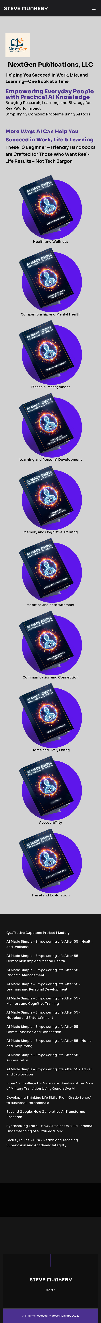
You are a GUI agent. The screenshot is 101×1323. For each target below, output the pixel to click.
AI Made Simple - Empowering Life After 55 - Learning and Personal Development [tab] (43, 986)
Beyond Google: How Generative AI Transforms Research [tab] (45, 1114)
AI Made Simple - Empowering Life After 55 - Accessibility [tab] (43, 1057)
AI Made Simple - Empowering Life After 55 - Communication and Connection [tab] (43, 1029)
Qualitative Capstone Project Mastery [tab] (38, 933)
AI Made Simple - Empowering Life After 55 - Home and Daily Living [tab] (49, 1043)
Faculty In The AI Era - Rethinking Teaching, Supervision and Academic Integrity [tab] (42, 1142)
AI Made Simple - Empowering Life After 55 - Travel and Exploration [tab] (49, 1072)
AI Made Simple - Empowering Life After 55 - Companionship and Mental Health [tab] (43, 958)
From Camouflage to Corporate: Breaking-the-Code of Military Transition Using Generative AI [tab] (49, 1086)
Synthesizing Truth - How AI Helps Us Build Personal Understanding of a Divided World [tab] (49, 1128)
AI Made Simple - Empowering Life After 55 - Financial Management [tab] (43, 972)
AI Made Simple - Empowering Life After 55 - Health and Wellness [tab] (49, 944)
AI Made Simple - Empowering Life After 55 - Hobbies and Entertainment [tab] (43, 1015)
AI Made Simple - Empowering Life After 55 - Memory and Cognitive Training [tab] (43, 1001)
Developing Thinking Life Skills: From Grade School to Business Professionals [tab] (48, 1100)
